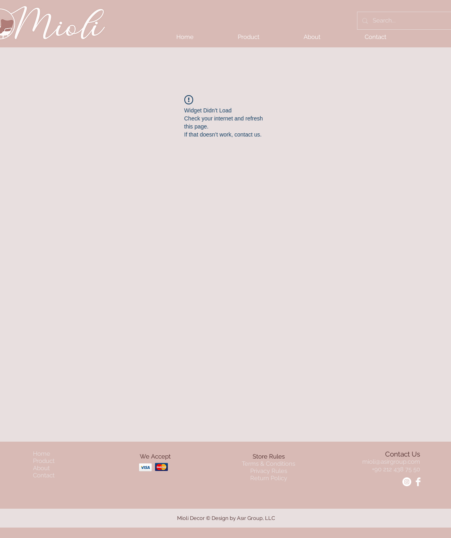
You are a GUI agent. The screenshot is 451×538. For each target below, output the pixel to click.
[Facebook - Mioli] (418, 481)
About (41, 468)
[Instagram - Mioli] (406, 481)
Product (44, 461)
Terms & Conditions (268, 463)
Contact (44, 475)
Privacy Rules (268, 471)
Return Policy (268, 478)
